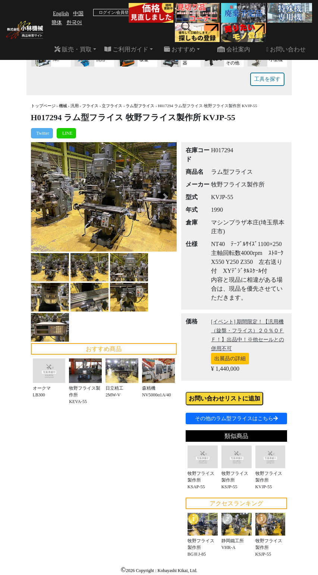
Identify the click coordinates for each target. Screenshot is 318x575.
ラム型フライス (140, 105)
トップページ (43, 105)
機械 (63, 105)
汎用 (74, 105)
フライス (90, 105)
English (61, 13)
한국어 (74, 22)
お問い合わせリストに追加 (224, 398)
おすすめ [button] (179, 49)
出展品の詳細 (230, 358)
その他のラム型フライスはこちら (236, 418)
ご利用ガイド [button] (126, 49)
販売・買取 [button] (73, 49)
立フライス (112, 105)
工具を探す (267, 79)
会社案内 (233, 49)
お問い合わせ (286, 49)
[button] (42, 196)
